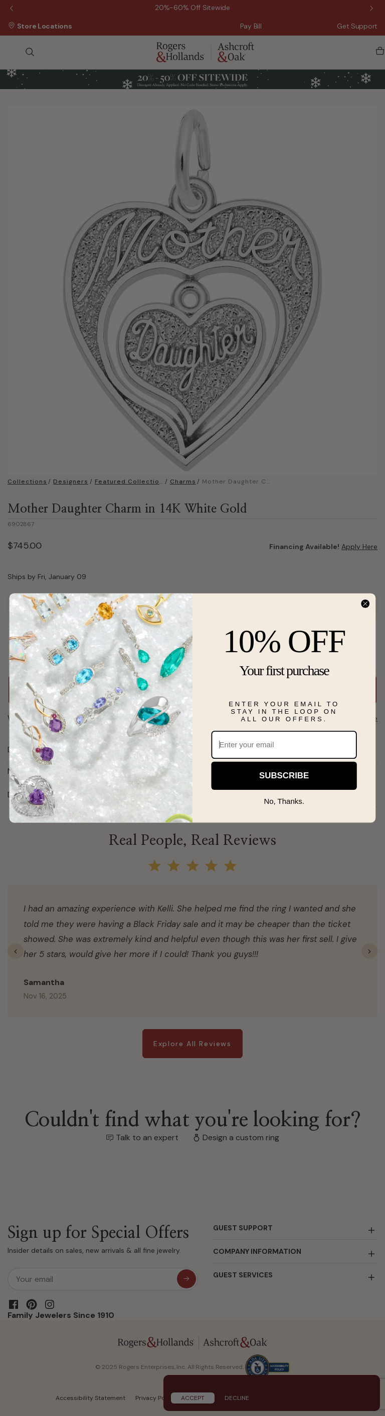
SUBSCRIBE (284, 775)
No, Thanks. (284, 801)
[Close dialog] (365, 604)
